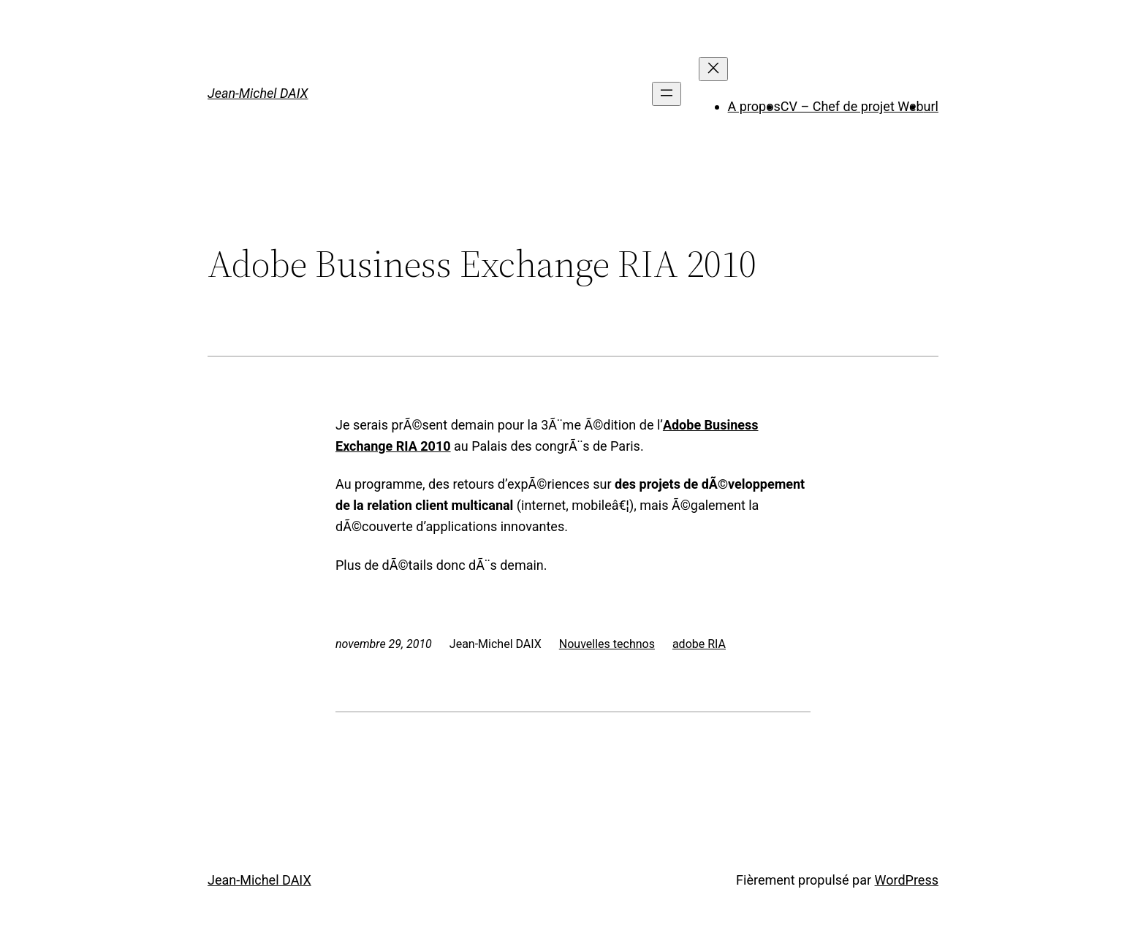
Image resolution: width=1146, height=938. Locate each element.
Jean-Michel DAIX (258, 93)
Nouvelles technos (607, 644)
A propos (754, 106)
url (931, 106)
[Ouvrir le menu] (666, 94)
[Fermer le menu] (713, 69)
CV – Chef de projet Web (852, 106)
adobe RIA (699, 644)
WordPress (906, 880)
